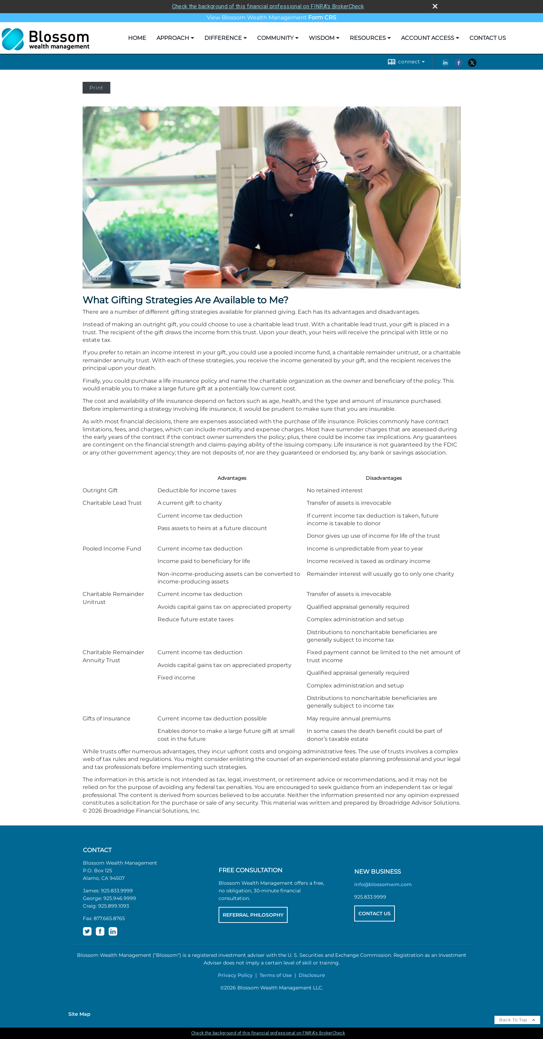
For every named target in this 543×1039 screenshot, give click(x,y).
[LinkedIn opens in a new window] (445, 65)
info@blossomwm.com (383, 884)
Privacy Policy (235, 975)
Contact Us (487, 38)
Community (275, 38)
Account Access (427, 38)
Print (96, 88)
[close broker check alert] (435, 6)
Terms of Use (276, 975)
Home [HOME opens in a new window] (137, 38)
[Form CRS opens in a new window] (322, 17)
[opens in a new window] (87, 934)
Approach (172, 38)
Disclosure (312, 975)
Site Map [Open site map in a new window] (79, 1014)
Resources (368, 38)
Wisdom (321, 38)
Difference (223, 38)
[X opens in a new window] (472, 65)
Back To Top (517, 1019)
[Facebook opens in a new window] (459, 65)
